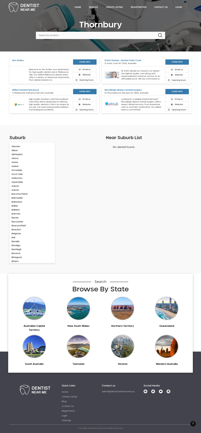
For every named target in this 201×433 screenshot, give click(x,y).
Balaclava (16, 202)
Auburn (15, 186)
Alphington (17, 154)
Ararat (14, 162)
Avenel (15, 190)
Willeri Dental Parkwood (25, 90)
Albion (14, 150)
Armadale (16, 170)
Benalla (15, 241)
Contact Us (161, 7)
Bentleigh (16, 249)
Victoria (122, 364)
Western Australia (167, 364)
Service (93, 7)
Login (179, 7)
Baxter (15, 218)
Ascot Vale (17, 174)
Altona (14, 158)
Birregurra (16, 257)
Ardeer (15, 166)
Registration (138, 7)
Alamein (15, 146)
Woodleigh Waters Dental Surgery (123, 90)
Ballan (14, 206)
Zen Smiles (18, 60)
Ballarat (15, 210)
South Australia (34, 364)
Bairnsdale (17, 198)
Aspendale (17, 182)
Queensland (166, 326)
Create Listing (114, 7)
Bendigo (15, 245)
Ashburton (16, 178)
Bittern (15, 261)
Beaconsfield (18, 226)
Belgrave (16, 234)
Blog (64, 401)
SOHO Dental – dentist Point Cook (122, 60)
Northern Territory (122, 326)
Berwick (15, 253)
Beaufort (16, 230)
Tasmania (78, 364)
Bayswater (17, 222)
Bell (13, 237)
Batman (15, 214)
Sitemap (66, 420)
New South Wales (78, 326)
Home (78, 7)
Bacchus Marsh (19, 194)
